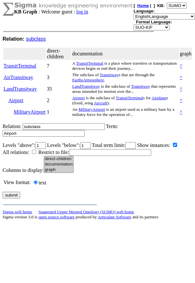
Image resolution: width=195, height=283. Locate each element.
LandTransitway (20, 89)
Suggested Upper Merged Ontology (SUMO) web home (86, 211)
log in (82, 11)
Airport (15, 100)
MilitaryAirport (30, 112)
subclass (36, 39)
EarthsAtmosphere (88, 79)
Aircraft (100, 103)
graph (58, 170)
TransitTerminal (20, 66)
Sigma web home (17, 211)
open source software (56, 216)
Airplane (159, 97)
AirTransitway (18, 77)
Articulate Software (114, 216)
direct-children (58, 159)
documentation (58, 164)
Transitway (109, 74)
